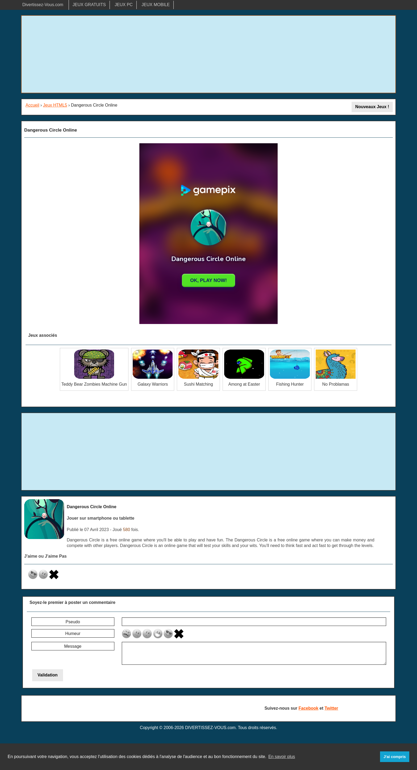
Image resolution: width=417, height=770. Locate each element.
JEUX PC (124, 4)
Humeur (72, 633)
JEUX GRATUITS (89, 4)
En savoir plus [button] (281, 756)
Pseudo (73, 622)
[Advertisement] (208, 54)
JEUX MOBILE (155, 4)
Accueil (32, 105)
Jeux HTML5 (55, 105)
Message (72, 646)
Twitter (331, 708)
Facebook (308, 708)
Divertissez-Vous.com (42, 4)
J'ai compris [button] (394, 757)
